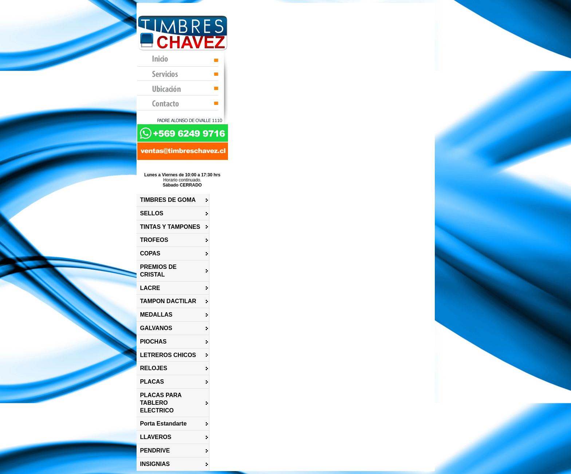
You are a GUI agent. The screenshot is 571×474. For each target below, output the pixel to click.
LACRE (150, 288)
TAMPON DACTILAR (168, 301)
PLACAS (152, 382)
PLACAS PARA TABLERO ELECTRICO (161, 403)
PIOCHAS (153, 341)
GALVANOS (156, 328)
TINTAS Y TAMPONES (170, 227)
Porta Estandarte (163, 423)
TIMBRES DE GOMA (168, 200)
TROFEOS (154, 240)
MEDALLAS (156, 315)
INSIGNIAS (155, 464)
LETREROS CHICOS (168, 355)
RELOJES (154, 368)
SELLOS (152, 213)
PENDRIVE (155, 450)
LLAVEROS (156, 437)
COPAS (150, 253)
